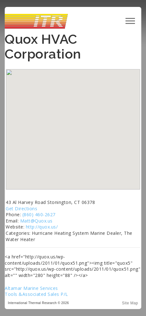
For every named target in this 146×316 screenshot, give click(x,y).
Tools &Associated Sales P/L (36, 294)
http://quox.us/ (42, 227)
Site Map (130, 303)
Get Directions (21, 209)
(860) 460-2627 (38, 214)
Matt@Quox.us (36, 221)
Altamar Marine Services (31, 288)
